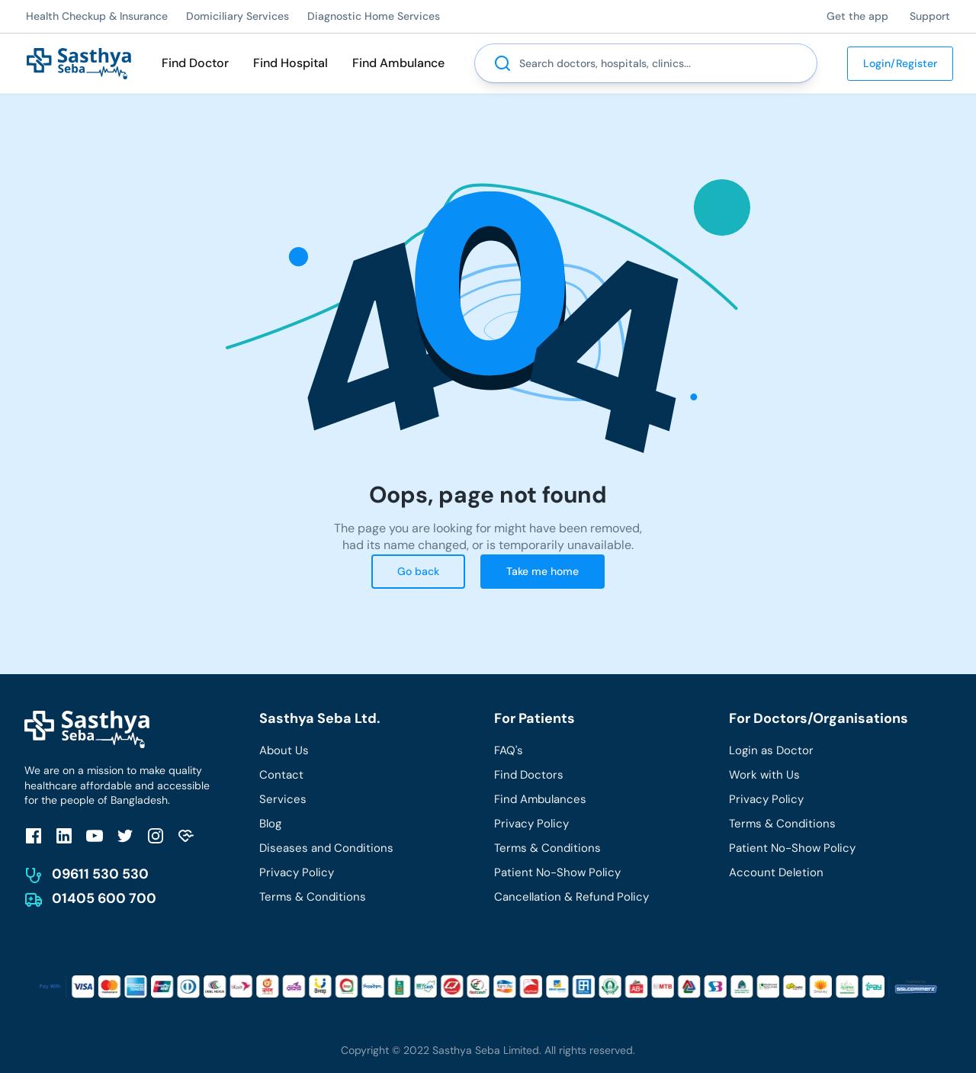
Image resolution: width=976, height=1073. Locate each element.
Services (283, 799)
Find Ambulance (398, 63)
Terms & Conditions (312, 896)
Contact (281, 774)
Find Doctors (528, 774)
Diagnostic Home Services (373, 16)
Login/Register (900, 63)
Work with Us (764, 774)
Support (930, 16)
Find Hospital (290, 63)
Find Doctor (195, 63)
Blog (270, 823)
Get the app (857, 16)
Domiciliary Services (237, 16)
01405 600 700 (104, 898)
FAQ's (508, 750)
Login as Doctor (771, 750)
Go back (418, 571)
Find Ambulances (540, 799)
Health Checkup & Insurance (97, 16)
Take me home (542, 571)
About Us (284, 750)
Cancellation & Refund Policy (571, 896)
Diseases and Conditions (326, 848)
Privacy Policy (296, 872)
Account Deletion (776, 872)
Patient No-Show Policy (557, 872)
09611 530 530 (100, 874)
